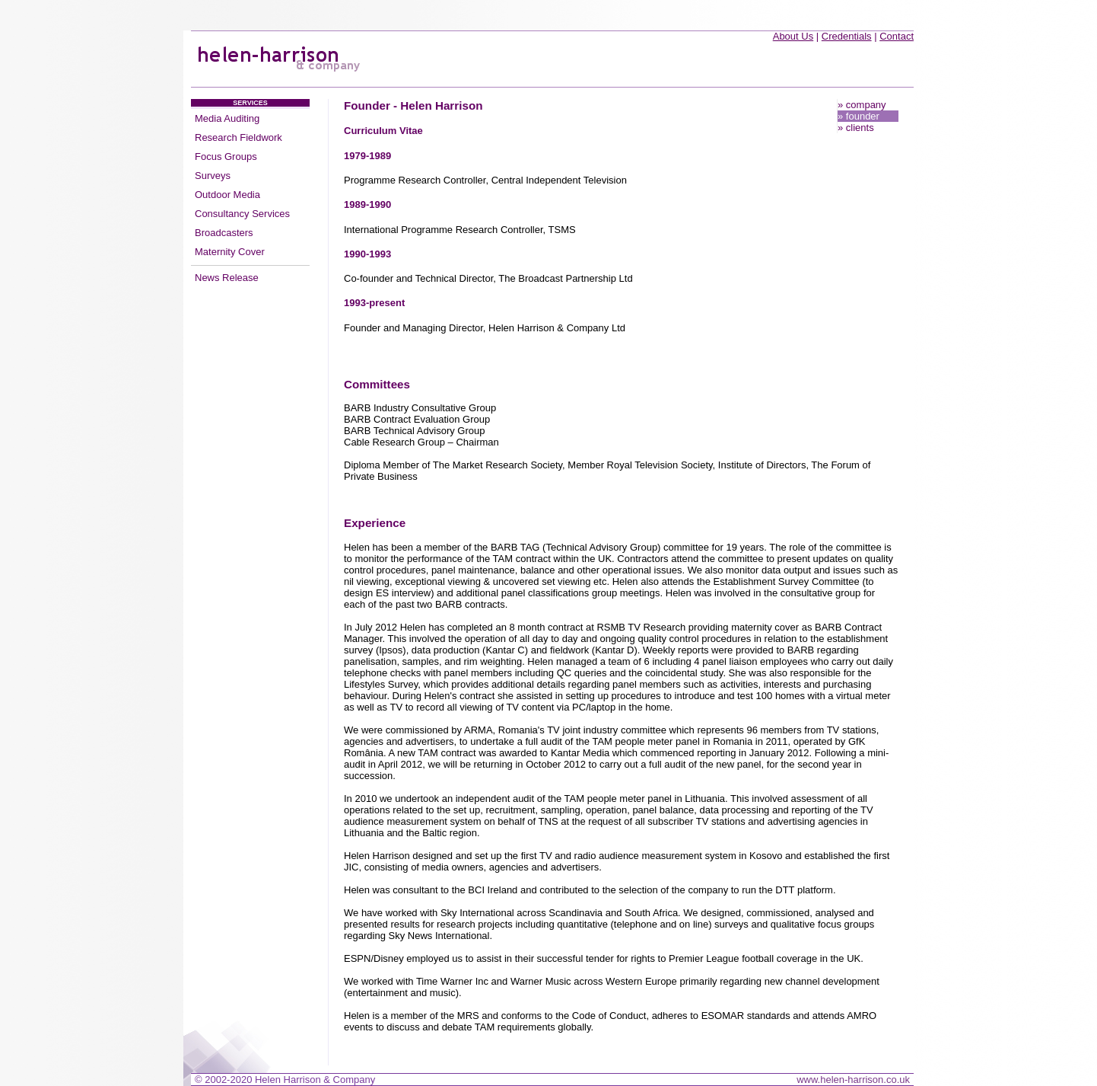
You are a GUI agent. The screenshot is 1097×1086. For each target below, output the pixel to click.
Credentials (847, 36)
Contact (896, 36)
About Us (793, 36)
